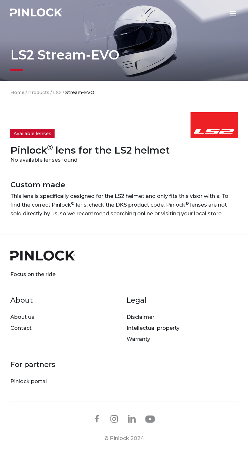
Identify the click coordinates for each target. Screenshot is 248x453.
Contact (21, 328)
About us (22, 317)
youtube (150, 419)
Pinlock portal (28, 381)
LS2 (57, 92)
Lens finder (219, 13)
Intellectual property (153, 328)
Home (17, 92)
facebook (97, 419)
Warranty (138, 339)
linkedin (132, 419)
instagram (114, 419)
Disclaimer (140, 317)
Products (38, 92)
